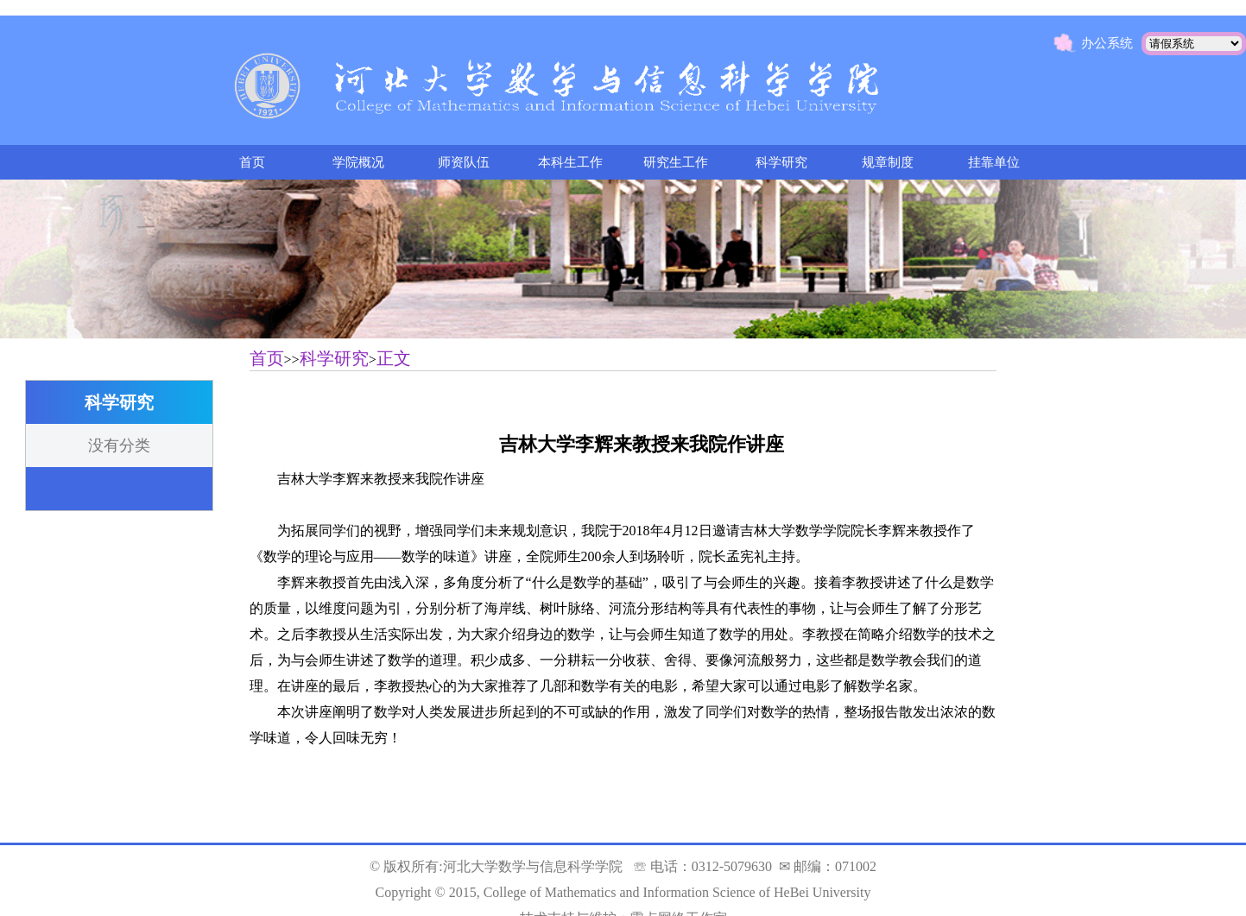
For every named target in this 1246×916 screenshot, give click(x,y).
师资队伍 (464, 162)
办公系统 (1107, 43)
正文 (393, 358)
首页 (252, 162)
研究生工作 (675, 162)
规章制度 (888, 162)
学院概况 (358, 162)
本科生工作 (570, 162)
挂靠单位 (994, 162)
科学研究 (781, 162)
